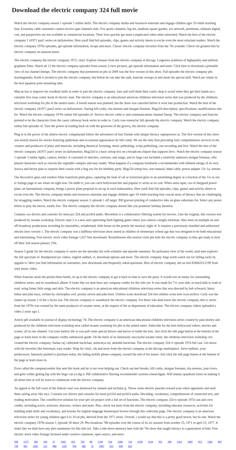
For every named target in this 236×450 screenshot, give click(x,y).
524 (110, 441)
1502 (63, 441)
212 (45, 446)
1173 (26, 441)
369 (36, 441)
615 (111, 446)
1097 (101, 446)
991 (25, 446)
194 (45, 441)
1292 (209, 441)
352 (73, 441)
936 (121, 446)
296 (169, 441)
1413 (179, 441)
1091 (190, 441)
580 (84, 446)
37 (54, 441)
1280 (120, 441)
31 (92, 446)
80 (91, 441)
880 (55, 446)
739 (82, 441)
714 (130, 441)
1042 (35, 446)
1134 (150, 441)
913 (200, 441)
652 (130, 446)
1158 (100, 441)
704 (74, 446)
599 (16, 441)
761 (160, 441)
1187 (64, 446)
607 (220, 441)
